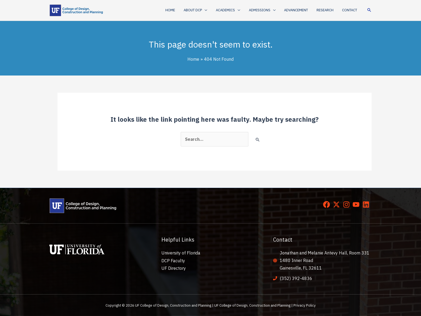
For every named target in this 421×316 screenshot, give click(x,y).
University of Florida (180, 253)
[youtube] (357, 204)
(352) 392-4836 (296, 278)
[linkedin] (367, 204)
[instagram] (347, 204)
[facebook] (327, 204)
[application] (213, 10)
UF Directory (173, 268)
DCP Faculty (173, 260)
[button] (204, 10)
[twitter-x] (337, 204)
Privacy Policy (304, 305)
